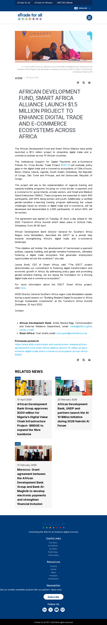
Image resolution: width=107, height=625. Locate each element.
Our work (53, 549)
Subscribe (53, 597)
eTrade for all (23, 2)
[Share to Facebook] (77, 82)
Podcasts (53, 576)
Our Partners (53, 546)
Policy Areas (53, 555)
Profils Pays (53, 552)
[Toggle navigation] (89, 17)
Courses (53, 566)
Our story (53, 543)
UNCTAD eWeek (65, 2)
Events (53, 569)
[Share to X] (83, 82)
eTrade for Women (43, 2)
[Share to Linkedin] (89, 82)
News (53, 572)
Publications (53, 579)
